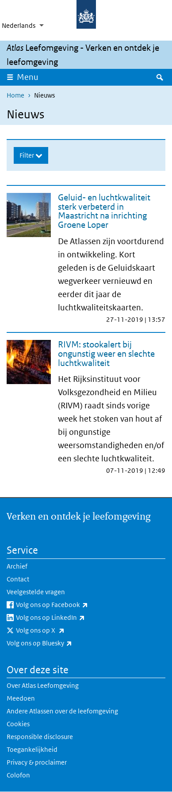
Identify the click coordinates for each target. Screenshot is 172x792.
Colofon (18, 775)
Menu (30, 77)
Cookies (18, 724)
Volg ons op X (59, 630)
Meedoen (21, 698)
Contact (18, 579)
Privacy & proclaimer (37, 762)
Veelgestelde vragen (36, 592)
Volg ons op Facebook (71, 605)
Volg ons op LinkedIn (70, 617)
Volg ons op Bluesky (59, 643)
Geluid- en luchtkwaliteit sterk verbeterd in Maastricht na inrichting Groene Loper (104, 211)
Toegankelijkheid (32, 749)
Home (15, 95)
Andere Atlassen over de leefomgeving (62, 711)
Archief (17, 566)
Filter (27, 155)
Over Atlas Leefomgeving (43, 685)
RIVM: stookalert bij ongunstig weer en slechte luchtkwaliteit (106, 353)
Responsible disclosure (40, 736)
